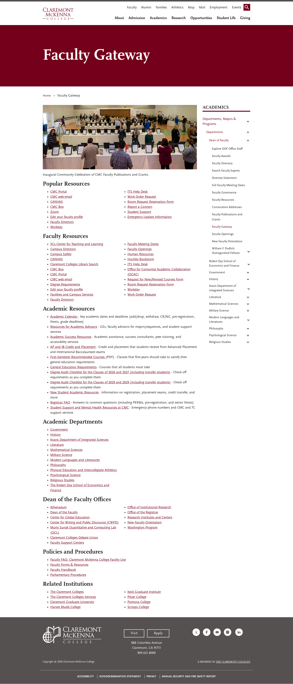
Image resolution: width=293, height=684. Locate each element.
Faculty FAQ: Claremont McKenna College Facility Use (88, 560)
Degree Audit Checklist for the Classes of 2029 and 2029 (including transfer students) (110, 382)
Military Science (61, 455)
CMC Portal (58, 192)
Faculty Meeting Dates (143, 244)
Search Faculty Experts (226, 170)
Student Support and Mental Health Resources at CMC (89, 408)
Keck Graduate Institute (144, 592)
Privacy (151, 676)
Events (236, 7)
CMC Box (57, 207)
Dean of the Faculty (64, 512)
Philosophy (58, 465)
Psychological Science (65, 475)
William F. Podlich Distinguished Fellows (226, 251)
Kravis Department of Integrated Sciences (79, 440)
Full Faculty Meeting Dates (228, 185)
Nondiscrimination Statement (120, 676)
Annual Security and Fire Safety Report (189, 676)
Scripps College (138, 607)
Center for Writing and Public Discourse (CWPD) (84, 522)
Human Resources (140, 254)
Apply (158, 633)
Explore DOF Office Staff (227, 148)
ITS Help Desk (137, 192)
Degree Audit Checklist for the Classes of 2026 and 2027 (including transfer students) (110, 372)
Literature (57, 445)
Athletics (177, 7)
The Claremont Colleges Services (73, 597)
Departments (214, 132)
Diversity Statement (224, 178)
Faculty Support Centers (67, 543)
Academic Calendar (64, 317)
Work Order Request (141, 197)
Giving (245, 18)
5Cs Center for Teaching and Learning (76, 244)
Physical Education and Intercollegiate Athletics (83, 470)
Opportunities (201, 18)
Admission (137, 18)
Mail (202, 7)
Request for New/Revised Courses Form (155, 279)
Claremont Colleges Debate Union (74, 538)
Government (59, 430)
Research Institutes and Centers (149, 517)
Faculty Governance (224, 192)
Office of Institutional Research (149, 507)
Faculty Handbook (63, 570)
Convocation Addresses (227, 207)
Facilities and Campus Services (71, 295)
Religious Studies (62, 480)
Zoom (54, 212)
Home (47, 95)
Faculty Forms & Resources (69, 565)
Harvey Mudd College (65, 607)
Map (191, 7)
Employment (218, 7)
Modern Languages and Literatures (75, 460)
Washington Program (142, 527)
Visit (134, 633)
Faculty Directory (62, 222)
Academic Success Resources (70, 337)
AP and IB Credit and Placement (73, 347)
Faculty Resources (223, 200)
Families (161, 7)
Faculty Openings (139, 249)
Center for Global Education (70, 517)
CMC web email (61, 197)
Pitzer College (136, 597)
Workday (56, 227)
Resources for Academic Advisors (73, 327)
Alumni (146, 7)
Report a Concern (139, 207)
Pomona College (138, 602)
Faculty (132, 7)
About (119, 18)
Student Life (226, 18)
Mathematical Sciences (66, 450)
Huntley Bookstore (140, 259)
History (55, 435)
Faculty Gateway (222, 226)
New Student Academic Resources (74, 392)
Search (248, 6)
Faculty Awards (221, 156)
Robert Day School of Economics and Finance (224, 263)
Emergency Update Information (149, 217)
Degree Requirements (65, 284)
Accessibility (85, 676)
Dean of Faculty (219, 140)
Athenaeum (58, 507)
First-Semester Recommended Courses (78, 357)
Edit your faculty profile (66, 217)
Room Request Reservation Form (150, 202)
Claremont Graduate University (72, 602)
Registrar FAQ (60, 402)
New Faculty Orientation (144, 522)
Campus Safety (60, 254)
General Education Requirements (73, 367)
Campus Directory (63, 249)
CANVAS (56, 202)
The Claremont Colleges (67, 592)
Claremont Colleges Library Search (74, 264)
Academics (158, 18)
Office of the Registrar (142, 512)
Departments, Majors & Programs (219, 121)
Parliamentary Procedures (68, 575)
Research (179, 18)
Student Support (139, 212)
